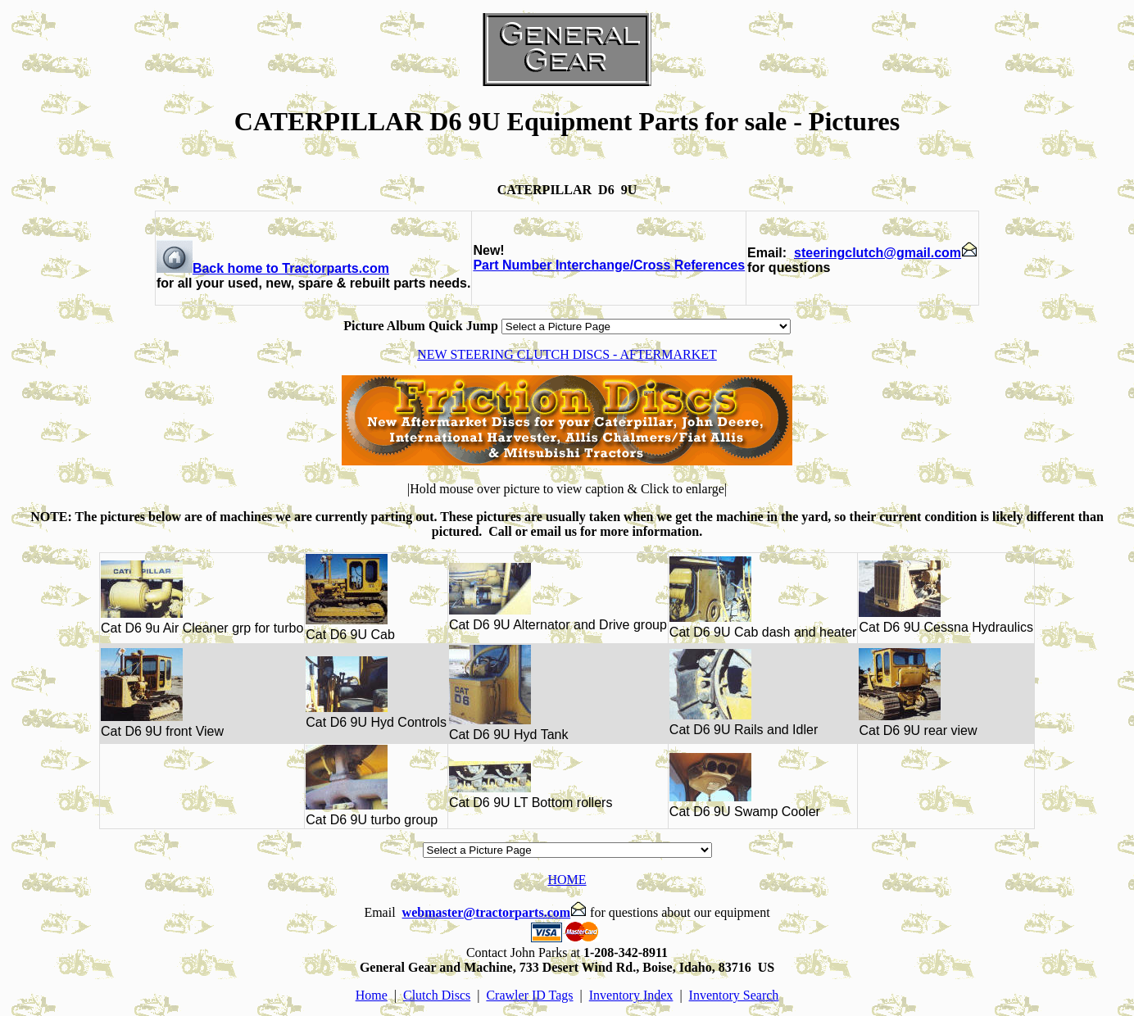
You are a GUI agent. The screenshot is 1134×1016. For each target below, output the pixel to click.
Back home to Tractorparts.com (272, 268)
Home (372, 995)
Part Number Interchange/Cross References (609, 265)
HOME (566, 880)
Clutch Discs (436, 995)
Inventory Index (631, 995)
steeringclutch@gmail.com (886, 253)
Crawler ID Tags (529, 995)
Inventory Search (734, 995)
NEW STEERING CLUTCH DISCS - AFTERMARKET (567, 354)
